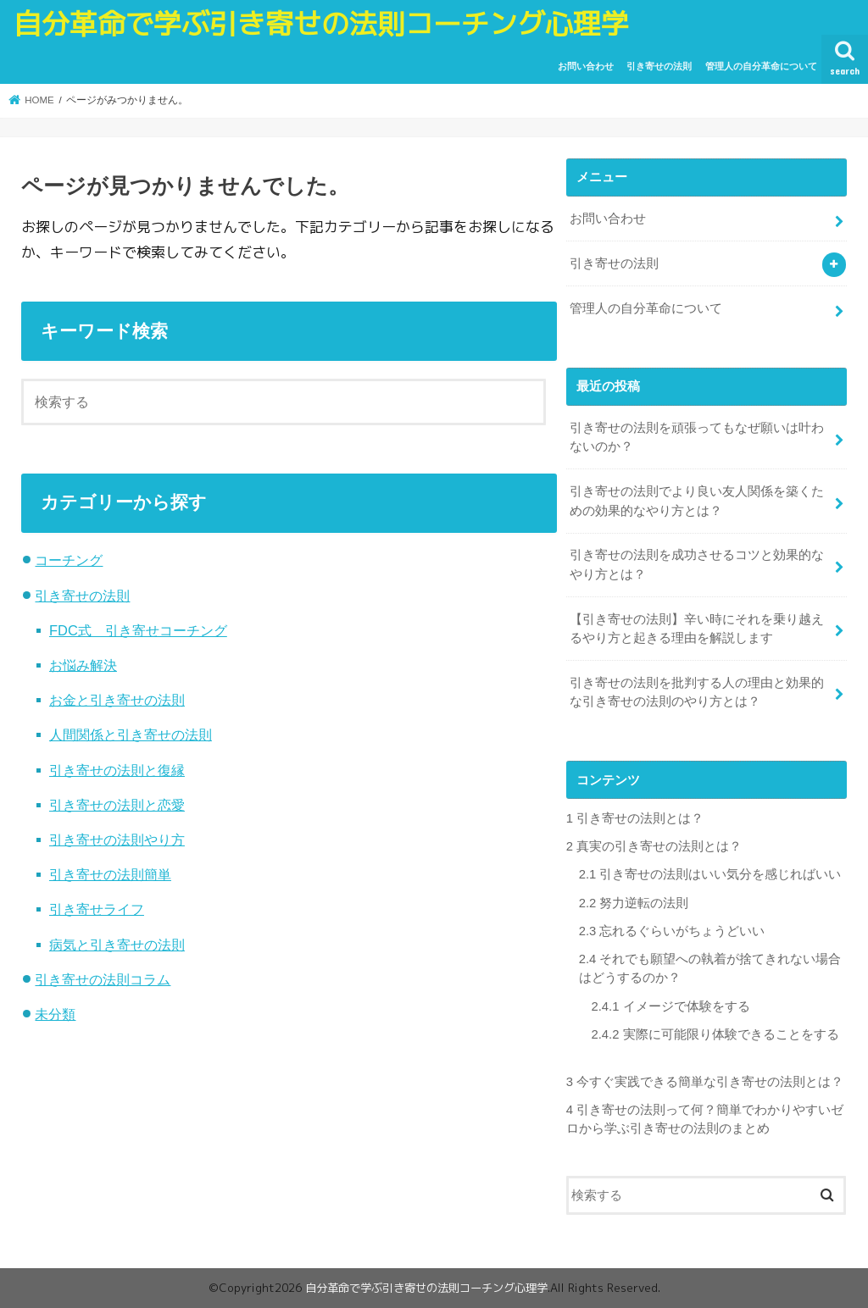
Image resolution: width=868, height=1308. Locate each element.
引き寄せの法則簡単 (110, 874)
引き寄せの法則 (659, 66)
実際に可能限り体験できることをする (715, 1034)
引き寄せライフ (96, 909)
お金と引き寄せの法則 (117, 699)
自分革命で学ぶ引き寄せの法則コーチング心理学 (321, 23)
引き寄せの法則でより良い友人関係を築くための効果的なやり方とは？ (697, 501)
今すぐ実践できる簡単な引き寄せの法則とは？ (704, 1082)
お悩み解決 (83, 665)
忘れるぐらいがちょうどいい (672, 931)
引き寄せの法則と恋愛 (117, 804)
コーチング (69, 560)
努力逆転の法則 (634, 903)
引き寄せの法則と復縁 (117, 770)
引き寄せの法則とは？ (635, 818)
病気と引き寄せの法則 (117, 944)
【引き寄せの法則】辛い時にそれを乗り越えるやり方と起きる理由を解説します (697, 628)
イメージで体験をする (671, 1006)
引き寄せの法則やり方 (117, 839)
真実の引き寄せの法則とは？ (654, 846)
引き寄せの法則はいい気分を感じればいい (710, 874)
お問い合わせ (586, 66)
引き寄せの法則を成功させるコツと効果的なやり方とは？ (697, 564)
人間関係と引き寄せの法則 (130, 734)
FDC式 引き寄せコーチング (138, 630)
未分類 (55, 1014)
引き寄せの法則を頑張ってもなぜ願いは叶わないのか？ (697, 437)
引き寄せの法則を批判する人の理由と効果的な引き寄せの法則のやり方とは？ (697, 692)
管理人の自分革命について (761, 66)
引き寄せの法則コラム (102, 979)
